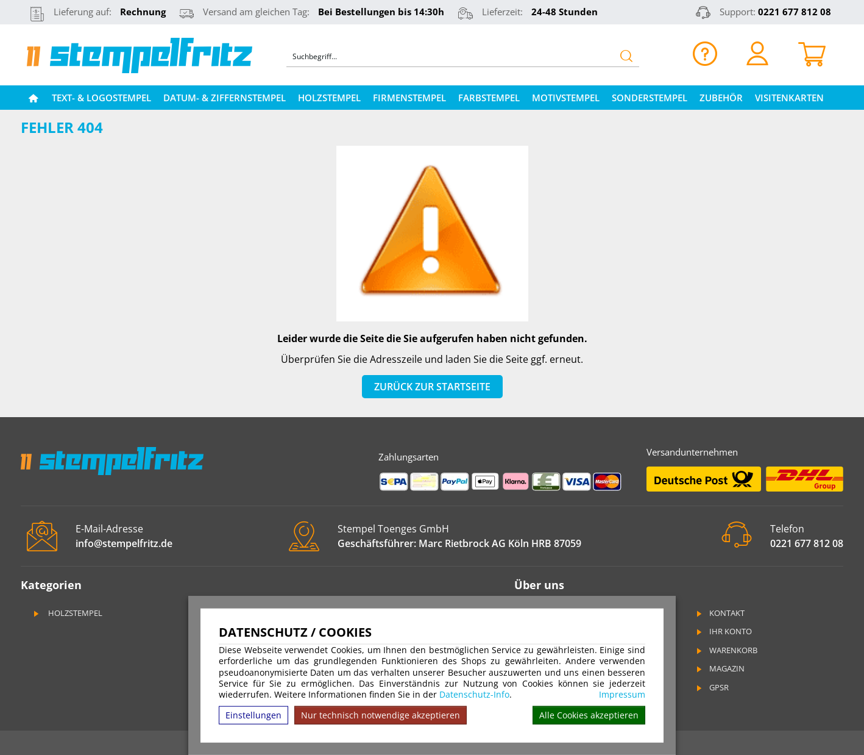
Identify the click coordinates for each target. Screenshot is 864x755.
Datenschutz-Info (474, 694)
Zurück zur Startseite (432, 386)
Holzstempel (329, 97)
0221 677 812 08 (794, 11)
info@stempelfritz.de (124, 543)
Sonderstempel (649, 97)
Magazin (720, 668)
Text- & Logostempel (101, 97)
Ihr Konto (723, 631)
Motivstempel (566, 97)
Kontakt (720, 612)
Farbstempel (489, 97)
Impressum (622, 694)
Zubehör (721, 97)
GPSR (712, 687)
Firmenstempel (409, 97)
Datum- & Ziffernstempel (224, 97)
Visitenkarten (789, 97)
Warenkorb (726, 650)
